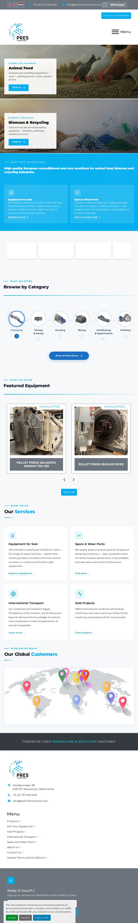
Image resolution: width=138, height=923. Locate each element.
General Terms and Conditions (26, 857)
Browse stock (18, 217)
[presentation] (64, 479)
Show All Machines (69, 355)
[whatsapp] (114, 5)
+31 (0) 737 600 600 (44, 4)
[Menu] (115, 32)
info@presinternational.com (84, 4)
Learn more (42, 917)
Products (13, 821)
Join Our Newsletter (116, 15)
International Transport (21, 836)
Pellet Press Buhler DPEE (101, 464)
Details (18, 87)
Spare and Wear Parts (20, 842)
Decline (25, 917)
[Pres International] (18, 768)
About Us (13, 847)
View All (69, 492)
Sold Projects (15, 831)
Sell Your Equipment (20, 826)
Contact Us (14, 852)
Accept (12, 917)
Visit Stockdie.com (87, 217)
